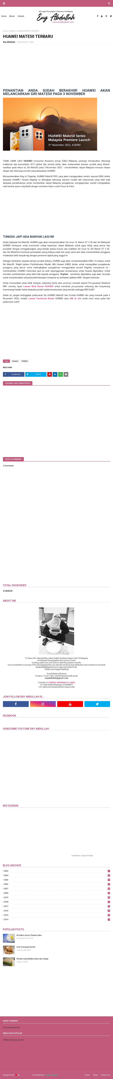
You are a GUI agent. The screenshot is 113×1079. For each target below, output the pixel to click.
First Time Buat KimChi (25, 947)
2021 (57, 888)
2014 (57, 919)
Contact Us (105, 1075)
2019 (57, 897)
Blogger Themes (51, 1075)
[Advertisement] (56, 68)
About (95, 1075)
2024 (57, 875)
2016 (57, 911)
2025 (57, 871)
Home (5, 31)
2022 (57, 884)
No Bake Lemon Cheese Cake (28, 935)
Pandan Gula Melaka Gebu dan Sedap (32, 959)
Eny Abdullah (9, 42)
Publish (12, 31)
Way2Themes (25, 1075)
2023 (57, 880)
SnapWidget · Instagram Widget (82, 855)
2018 (57, 902)
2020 (57, 893)
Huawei (15, 361)
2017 (57, 906)
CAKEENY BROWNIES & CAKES (61, 682)
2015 (57, 915)
